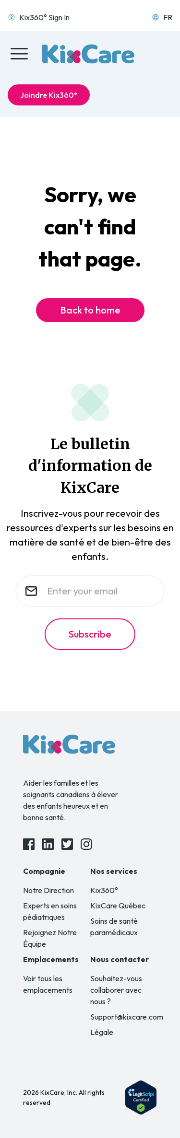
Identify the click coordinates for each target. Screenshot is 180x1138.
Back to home (90, 310)
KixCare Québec (117, 905)
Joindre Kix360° (48, 95)
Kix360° (104, 890)
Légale (101, 1032)
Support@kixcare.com (126, 1017)
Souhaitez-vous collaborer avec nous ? (116, 990)
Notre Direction (48, 890)
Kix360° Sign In (39, 17)
